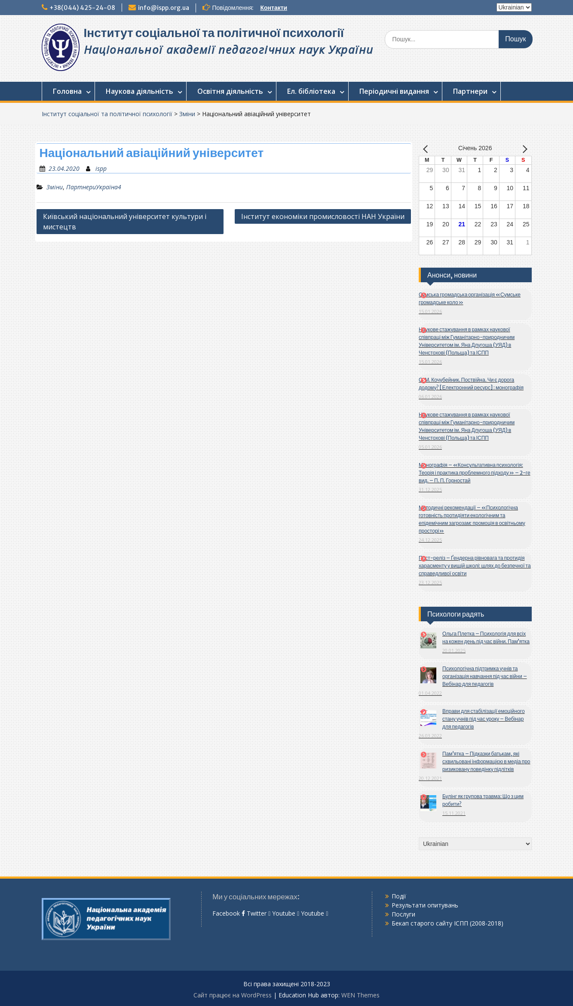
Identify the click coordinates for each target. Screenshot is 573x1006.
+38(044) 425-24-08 (82, 8)
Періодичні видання (394, 91)
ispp (101, 168)
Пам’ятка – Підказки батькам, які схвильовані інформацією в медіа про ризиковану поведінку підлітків (486, 761)
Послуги (403, 914)
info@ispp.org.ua (163, 8)
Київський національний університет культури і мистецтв (124, 221)
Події (399, 896)
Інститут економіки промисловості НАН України (322, 216)
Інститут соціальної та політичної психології (214, 32)
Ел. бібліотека (311, 91)
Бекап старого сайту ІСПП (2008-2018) (447, 923)
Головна (67, 91)
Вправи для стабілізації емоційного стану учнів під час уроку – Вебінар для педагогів (483, 719)
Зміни (187, 114)
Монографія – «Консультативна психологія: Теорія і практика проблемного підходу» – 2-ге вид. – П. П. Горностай (474, 473)
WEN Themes (360, 995)
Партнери (470, 91)
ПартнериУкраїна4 (93, 187)
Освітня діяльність (230, 91)
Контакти (273, 8)
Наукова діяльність (139, 91)
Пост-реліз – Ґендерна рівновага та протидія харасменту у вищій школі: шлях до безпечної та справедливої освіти (475, 566)
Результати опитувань (425, 905)
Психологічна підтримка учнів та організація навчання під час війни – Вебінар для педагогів (484, 676)
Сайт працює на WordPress (232, 995)
